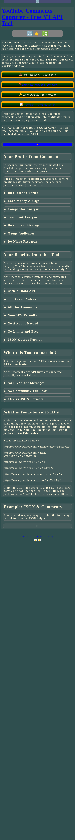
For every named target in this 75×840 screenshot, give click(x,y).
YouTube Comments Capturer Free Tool (32, 17)
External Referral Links (40, 104)
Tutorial (26, 536)
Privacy (49, 536)
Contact (38, 536)
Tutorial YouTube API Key (39, 84)
